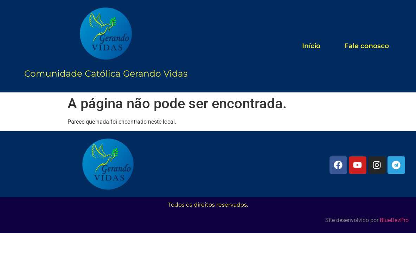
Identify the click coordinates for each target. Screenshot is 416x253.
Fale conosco (366, 46)
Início (311, 46)
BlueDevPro (394, 220)
